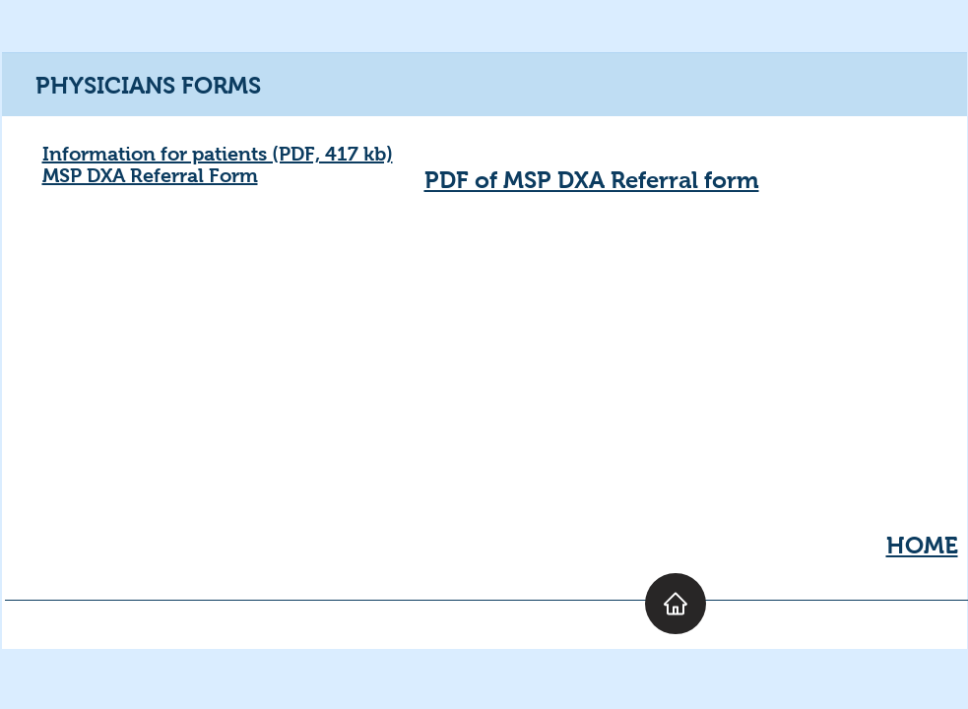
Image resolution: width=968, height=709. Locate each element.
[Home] (675, 603)
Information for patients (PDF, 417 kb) (217, 153)
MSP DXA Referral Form (150, 175)
